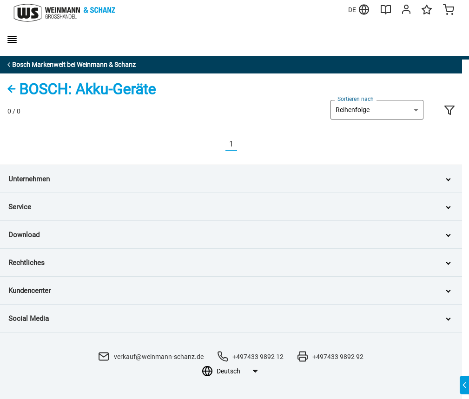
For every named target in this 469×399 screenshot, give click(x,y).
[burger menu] (12, 39)
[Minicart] (448, 10)
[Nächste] (242, 144)
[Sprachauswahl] (237, 371)
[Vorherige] (219, 144)
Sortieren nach (355, 99)
